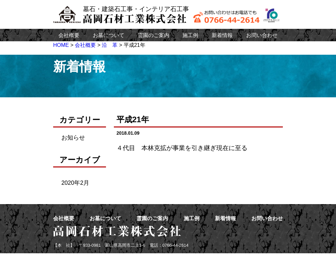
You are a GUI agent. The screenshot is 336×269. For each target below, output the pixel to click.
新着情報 (222, 35)
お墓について (108, 35)
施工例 (190, 35)
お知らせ (73, 137)
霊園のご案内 (153, 35)
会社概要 (68, 35)
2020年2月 (75, 183)
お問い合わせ (262, 35)
